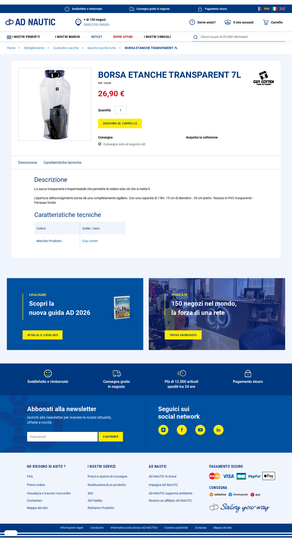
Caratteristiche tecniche (62, 164)
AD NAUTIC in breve (162, 476)
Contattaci (34, 500)
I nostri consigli (165, 38)
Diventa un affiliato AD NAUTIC (170, 500)
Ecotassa (200, 527)
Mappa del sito (37, 508)
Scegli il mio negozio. (97, 24)
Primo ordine (36, 485)
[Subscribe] (111, 436)
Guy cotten (90, 243)
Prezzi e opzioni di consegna (107, 476)
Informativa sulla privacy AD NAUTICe (134, 527)
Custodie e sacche (66, 50)
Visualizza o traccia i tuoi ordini (48, 493)
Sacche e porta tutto (102, 50)
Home (11, 50)
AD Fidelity (95, 500)
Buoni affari (129, 38)
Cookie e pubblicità (176, 527)
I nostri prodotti (26, 38)
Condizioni (97, 527)
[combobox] (239, 37)
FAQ (30, 476)
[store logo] (30, 22)
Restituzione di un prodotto (107, 485)
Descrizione (27, 164)
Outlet (101, 38)
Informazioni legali (71, 527)
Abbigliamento (34, 50)
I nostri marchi (71, 38)
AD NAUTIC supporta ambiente (170, 493)
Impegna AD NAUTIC (163, 485)
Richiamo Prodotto (101, 508)
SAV (90, 493)
